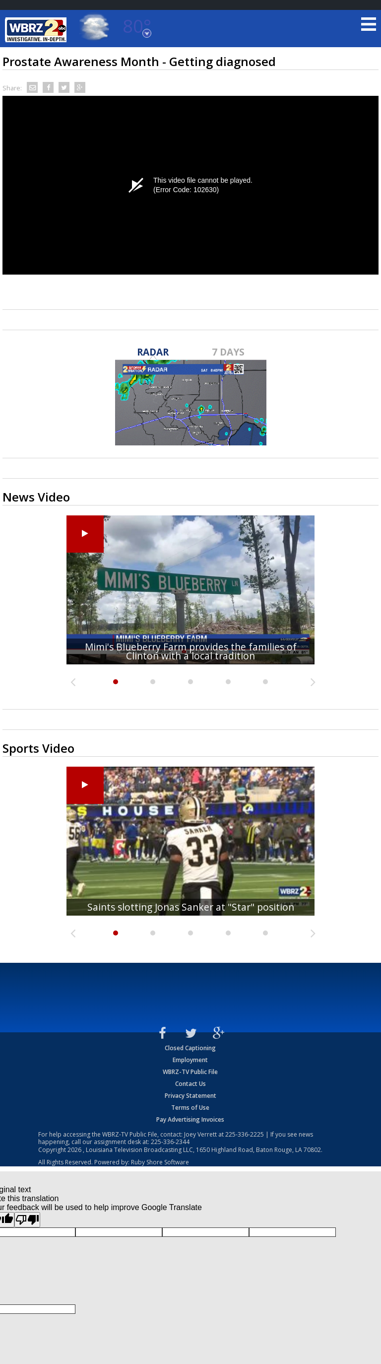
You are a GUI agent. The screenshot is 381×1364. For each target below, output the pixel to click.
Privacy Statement (190, 1095)
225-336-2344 (170, 1142)
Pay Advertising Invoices (190, 1119)
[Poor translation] (27, 1219)
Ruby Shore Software (160, 1162)
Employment (190, 1060)
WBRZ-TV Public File (190, 1072)
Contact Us (190, 1083)
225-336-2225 (244, 1134)
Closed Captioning (190, 1048)
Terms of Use (190, 1107)
